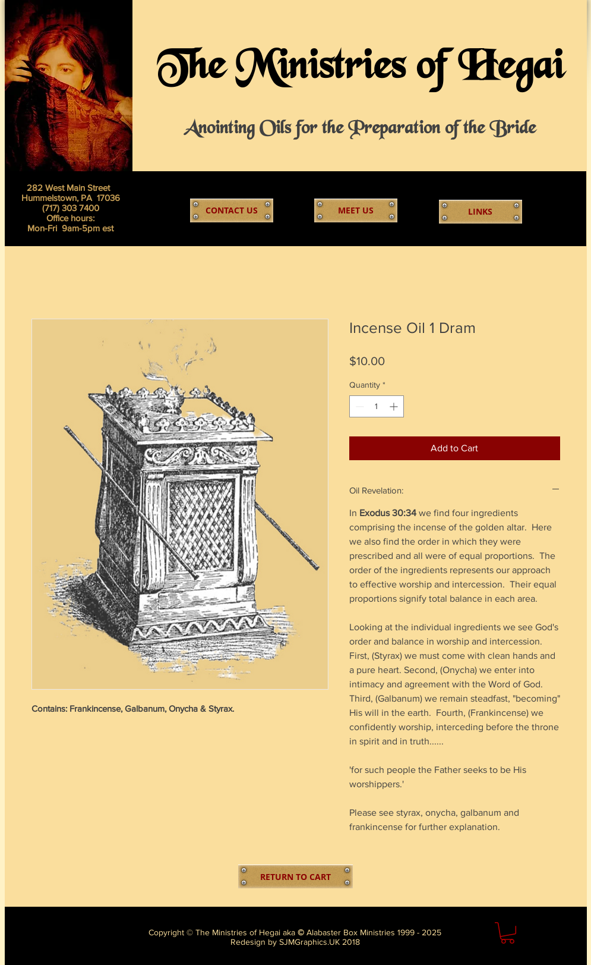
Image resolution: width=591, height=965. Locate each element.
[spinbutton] (376, 406)
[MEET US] (355, 210)
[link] (507, 933)
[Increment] (394, 406)
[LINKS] (480, 212)
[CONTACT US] (231, 210)
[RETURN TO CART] (295, 876)
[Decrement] (358, 406)
